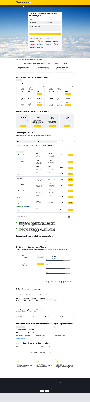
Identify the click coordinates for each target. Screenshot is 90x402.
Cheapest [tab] (19, 79)
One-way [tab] (35, 79)
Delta (23, 254)
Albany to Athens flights (20, 337)
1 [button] (68, 215)
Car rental (49, 6)
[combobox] (32, 19)
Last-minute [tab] (29, 79)
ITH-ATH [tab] (45, 240)
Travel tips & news (56, 6)
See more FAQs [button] (36, 302)
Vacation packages (31, 6)
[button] (36, 26)
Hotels (38, 6)
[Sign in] (61, 6)
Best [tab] (24, 79)
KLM (23, 261)
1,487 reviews (24, 264)
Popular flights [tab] (31, 328)
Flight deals (43, 6)
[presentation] (42, 15)
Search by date (23, 6)
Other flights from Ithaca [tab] (21, 328)
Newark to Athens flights (40, 334)
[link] (23, 125)
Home (17, 6)
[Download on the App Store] (47, 390)
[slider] (74, 141)
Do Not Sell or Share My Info (41, 387)
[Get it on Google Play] (42, 390)
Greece (20, 58)
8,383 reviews (25, 258)
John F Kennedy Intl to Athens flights (23, 334)
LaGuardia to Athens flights (60, 334)
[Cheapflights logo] (22, 2)
